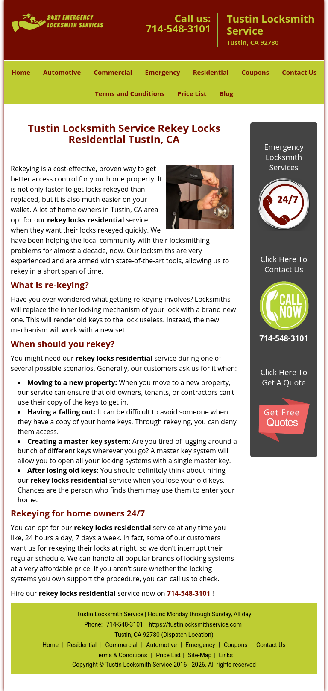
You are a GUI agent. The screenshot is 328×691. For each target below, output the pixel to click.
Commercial (113, 72)
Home (21, 72)
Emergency (162, 72)
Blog (226, 93)
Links (226, 655)
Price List (191, 93)
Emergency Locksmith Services (284, 157)
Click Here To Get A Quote (284, 377)
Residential (211, 72)
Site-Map (199, 655)
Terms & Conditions (121, 655)
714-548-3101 (178, 28)
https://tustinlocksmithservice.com (195, 624)
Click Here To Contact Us (284, 264)
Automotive (62, 72)
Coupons (255, 72)
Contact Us (299, 72)
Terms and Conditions (129, 93)
